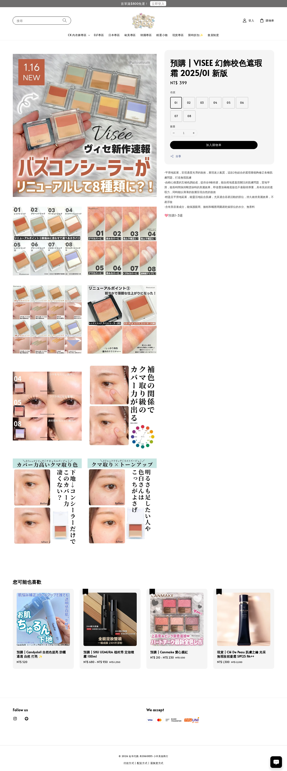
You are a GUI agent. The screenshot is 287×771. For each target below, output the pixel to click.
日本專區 (114, 35)
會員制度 (213, 35)
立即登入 (158, 3)
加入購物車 (214, 145)
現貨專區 (178, 35)
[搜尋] (64, 20)
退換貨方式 (157, 763)
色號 (172, 92)
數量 (172, 126)
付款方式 (129, 763)
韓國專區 (146, 35)
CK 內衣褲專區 (77, 35)
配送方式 (142, 763)
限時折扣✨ (195, 35)
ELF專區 (99, 35)
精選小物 (162, 35)
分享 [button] (175, 156)
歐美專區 (130, 35)
